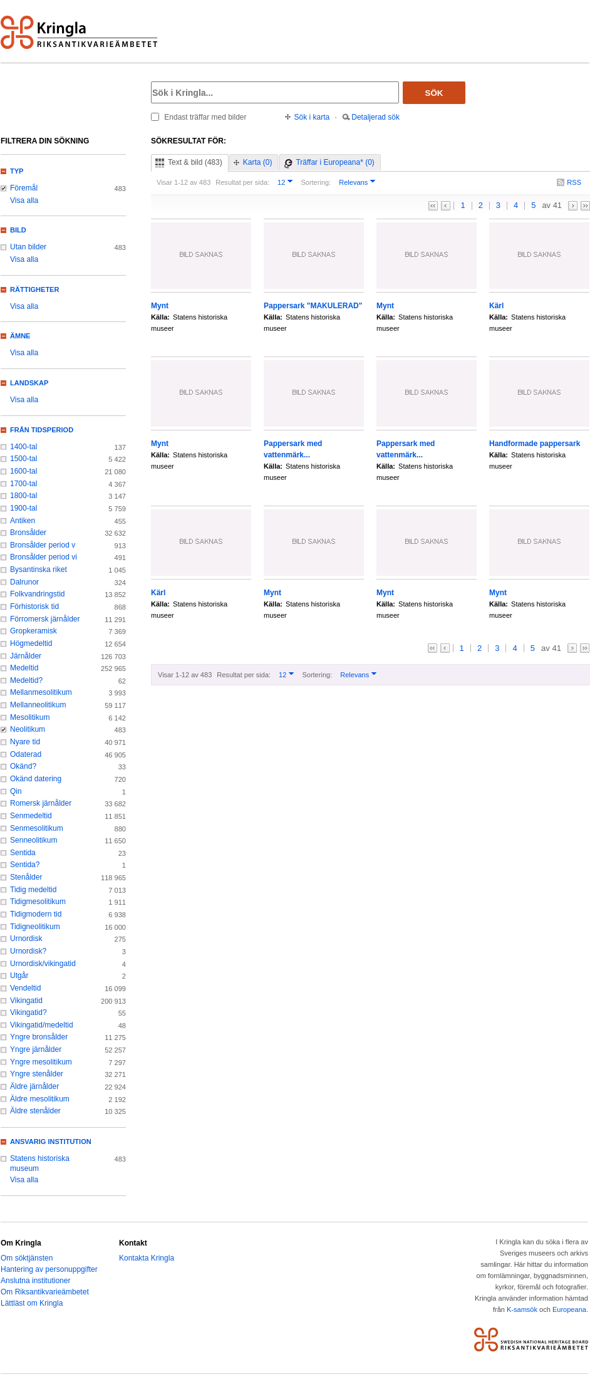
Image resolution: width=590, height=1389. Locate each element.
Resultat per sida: (242, 182)
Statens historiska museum (40, 1163)
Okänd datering (35, 778)
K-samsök (522, 1309)
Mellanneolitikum (38, 704)
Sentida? (24, 864)
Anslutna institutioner (35, 1280)
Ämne (20, 336)
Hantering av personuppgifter (49, 1269)
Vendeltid (25, 988)
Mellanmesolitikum (41, 692)
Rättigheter (34, 289)
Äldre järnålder (34, 1086)
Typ (16, 171)
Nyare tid (25, 741)
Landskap (29, 383)
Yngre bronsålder (39, 1037)
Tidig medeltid (33, 889)
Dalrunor (24, 582)
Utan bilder (28, 246)
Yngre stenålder (36, 1073)
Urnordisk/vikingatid (43, 963)
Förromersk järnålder (45, 619)
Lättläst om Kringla (32, 1303)
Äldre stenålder (35, 1110)
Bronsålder (28, 532)
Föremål (24, 188)
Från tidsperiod (41, 430)
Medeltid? (26, 680)
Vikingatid (26, 1000)
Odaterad (25, 754)
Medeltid (24, 667)
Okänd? (23, 766)
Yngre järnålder (35, 1049)
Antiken (22, 520)
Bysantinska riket (38, 569)
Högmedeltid (31, 643)
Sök (434, 93)
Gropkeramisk (33, 631)
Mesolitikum (29, 717)
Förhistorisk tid (34, 606)
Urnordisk (26, 938)
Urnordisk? (28, 951)
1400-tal (23, 446)
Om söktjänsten (27, 1258)
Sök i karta (312, 117)
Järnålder (25, 656)
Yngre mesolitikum (41, 1062)
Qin (16, 791)
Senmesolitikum (36, 828)
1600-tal (23, 471)
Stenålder (26, 877)
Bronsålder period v (42, 545)
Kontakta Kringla (146, 1258)
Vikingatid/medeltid (41, 1025)
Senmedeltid (31, 815)
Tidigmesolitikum (38, 901)
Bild (18, 230)
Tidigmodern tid (35, 914)
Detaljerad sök (375, 117)
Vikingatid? (28, 1012)
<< (433, 206)
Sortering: (316, 182)
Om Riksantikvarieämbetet (45, 1292)
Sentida (23, 852)
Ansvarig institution (50, 1141)
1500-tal (23, 458)
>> (585, 206)
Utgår (19, 975)
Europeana (569, 1309)
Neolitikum (27, 729)
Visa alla (24, 200)
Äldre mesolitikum (40, 1099)
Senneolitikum (33, 840)
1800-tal (23, 495)
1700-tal (23, 483)
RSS (574, 182)
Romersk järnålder (40, 803)
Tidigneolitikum (35, 926)
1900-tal (23, 508)
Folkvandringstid (37, 594)
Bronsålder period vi (43, 557)
